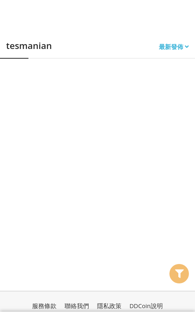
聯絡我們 (77, 306)
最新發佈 (174, 47)
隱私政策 (109, 306)
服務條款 (44, 306)
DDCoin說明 (146, 306)
